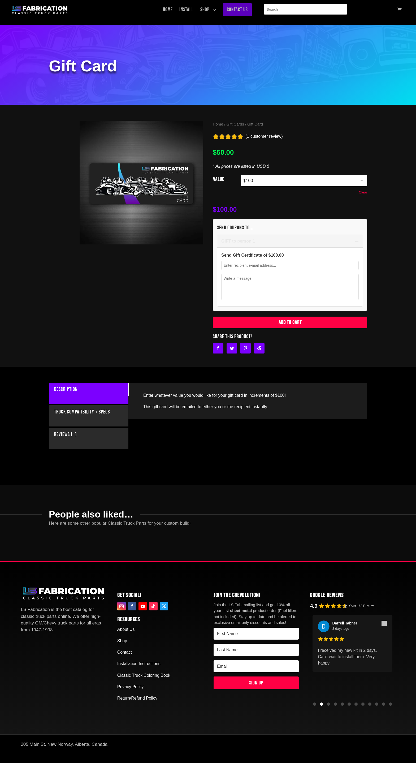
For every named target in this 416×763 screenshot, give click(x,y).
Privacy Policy (130, 686)
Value (218, 179)
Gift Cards (235, 124)
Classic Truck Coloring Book (143, 675)
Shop (122, 641)
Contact (124, 652)
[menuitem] (169, 9)
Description (63, 389)
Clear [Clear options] (363, 192)
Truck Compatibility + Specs (79, 412)
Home (218, 124)
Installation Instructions (139, 663)
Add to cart (290, 322)
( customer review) (264, 136)
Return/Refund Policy (137, 698)
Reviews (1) (62, 434)
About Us (126, 629)
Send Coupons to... (235, 228)
